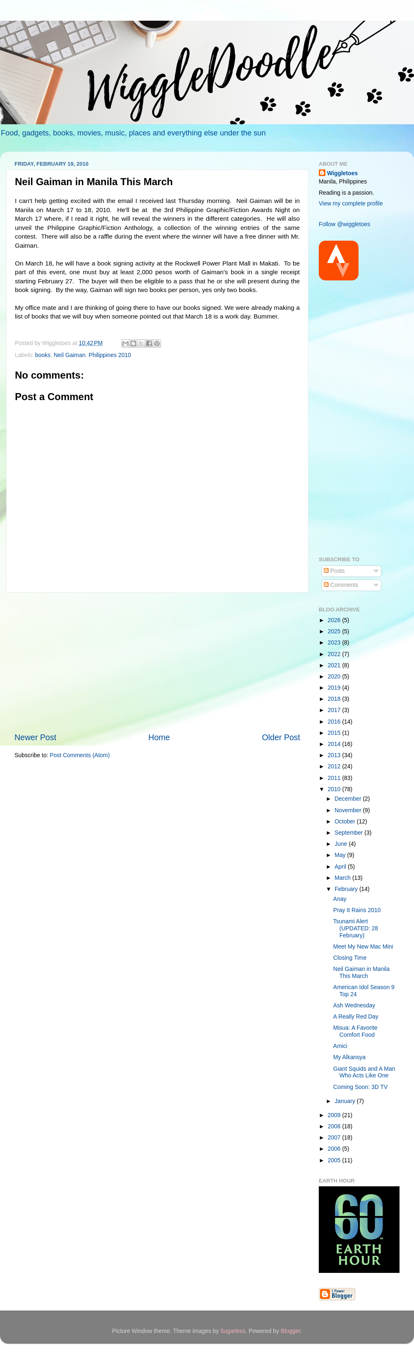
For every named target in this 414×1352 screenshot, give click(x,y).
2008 (335, 1126)
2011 (335, 778)
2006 (335, 1148)
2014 (335, 744)
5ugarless (232, 1331)
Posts (334, 570)
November (349, 810)
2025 (335, 631)
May (341, 855)
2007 (335, 1137)
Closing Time (350, 957)
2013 (335, 755)
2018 (335, 698)
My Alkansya (349, 1057)
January (345, 1101)
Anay (340, 899)
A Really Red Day (355, 1016)
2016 (335, 721)
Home (159, 737)
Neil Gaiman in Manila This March (361, 972)
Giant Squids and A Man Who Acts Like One (364, 1072)
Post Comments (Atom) (80, 755)
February (347, 889)
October (345, 821)
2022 (335, 654)
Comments (341, 585)
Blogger (290, 1331)
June (342, 843)
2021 (335, 665)
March (343, 877)
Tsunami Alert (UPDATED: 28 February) (355, 928)
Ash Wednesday (354, 1005)
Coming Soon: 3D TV (360, 1087)
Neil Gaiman (70, 355)
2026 (335, 620)
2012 (335, 766)
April (341, 866)
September (349, 832)
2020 (335, 676)
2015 (335, 732)
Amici (340, 1046)
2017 (335, 710)
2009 (335, 1115)
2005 (335, 1160)
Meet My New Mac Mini (363, 946)
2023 (335, 642)
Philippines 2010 (110, 355)
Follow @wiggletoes (344, 224)
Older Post (281, 737)
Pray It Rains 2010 (357, 910)
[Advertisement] (157, 662)
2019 (335, 687)
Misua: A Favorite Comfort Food (355, 1031)
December (349, 798)
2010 (335, 789)
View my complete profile (351, 203)
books (43, 355)
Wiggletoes (342, 173)
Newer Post (35, 737)
